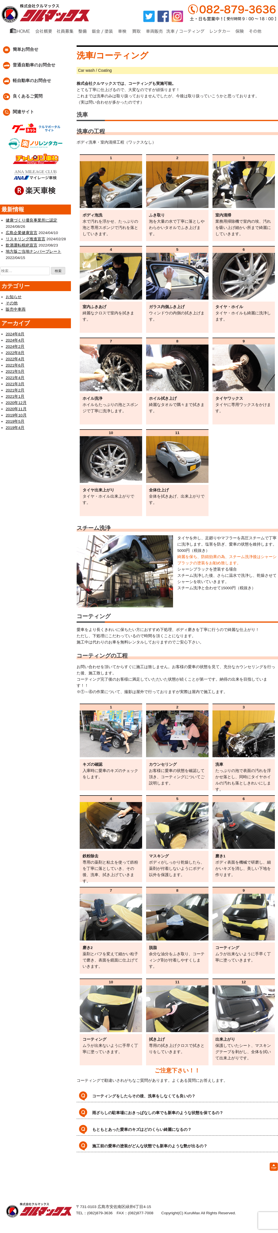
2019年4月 (14, 426)
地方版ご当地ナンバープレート (31, 251)
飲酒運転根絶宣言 (20, 245)
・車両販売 (126, 1170)
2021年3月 (14, 383)
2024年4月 (14, 339)
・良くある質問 (195, 1176)
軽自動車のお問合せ (25, 81)
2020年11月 (15, 408)
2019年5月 (14, 420)
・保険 (210, 1170)
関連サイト (17, 112)
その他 (11, 302)
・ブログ (127, 1176)
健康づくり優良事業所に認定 (30, 220)
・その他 (227, 1170)
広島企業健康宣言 (20, 232)
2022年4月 (14, 358)
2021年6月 (14, 364)
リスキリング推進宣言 (24, 239)
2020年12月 (15, 401)
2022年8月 (14, 352)
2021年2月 (14, 389)
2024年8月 (14, 333)
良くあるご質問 (21, 96)
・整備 (54, 1170)
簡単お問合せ (19, 49)
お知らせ (13, 296)
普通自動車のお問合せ (27, 65)
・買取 (107, 1170)
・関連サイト (184, 1183)
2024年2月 (14, 345)
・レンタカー (190, 1170)
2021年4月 (14, 376)
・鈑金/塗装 (73, 1170)
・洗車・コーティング (157, 1170)
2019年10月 (15, 414)
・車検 (92, 1170)
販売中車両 (15, 308)
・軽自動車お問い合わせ (149, 1183)
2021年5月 (14, 370)
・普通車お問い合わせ (107, 1183)
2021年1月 (14, 395)
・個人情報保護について (158, 1176)
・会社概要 (84, 1176)
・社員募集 (107, 1176)
